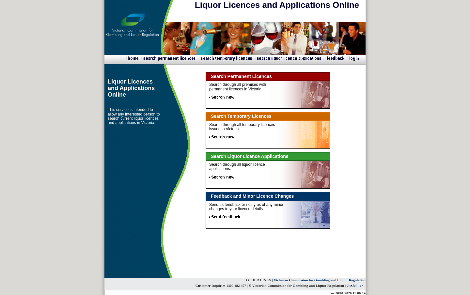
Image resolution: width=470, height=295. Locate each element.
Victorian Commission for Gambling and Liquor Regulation (320, 280)
